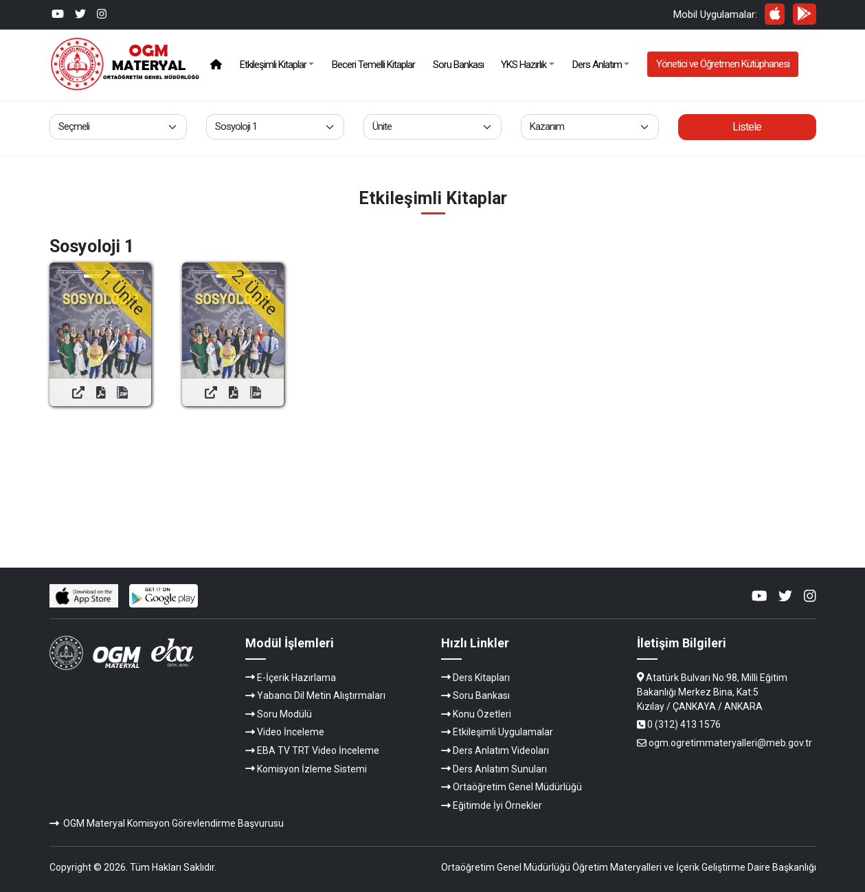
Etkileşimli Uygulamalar (503, 731)
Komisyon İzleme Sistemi (312, 768)
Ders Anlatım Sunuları (500, 768)
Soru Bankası (458, 64)
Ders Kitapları (481, 677)
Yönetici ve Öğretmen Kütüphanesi (722, 64)
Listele (746, 126)
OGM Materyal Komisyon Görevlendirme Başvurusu (173, 823)
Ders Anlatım (597, 64)
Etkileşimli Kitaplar (273, 64)
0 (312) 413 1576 (684, 724)
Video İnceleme (290, 731)
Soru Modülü (284, 714)
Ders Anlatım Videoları (501, 750)
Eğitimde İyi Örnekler (497, 805)
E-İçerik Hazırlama (296, 677)
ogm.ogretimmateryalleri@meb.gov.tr (730, 742)
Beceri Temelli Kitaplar (373, 64)
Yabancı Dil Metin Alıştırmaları (321, 695)
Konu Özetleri (482, 714)
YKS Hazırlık (523, 64)
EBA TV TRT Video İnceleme (318, 750)
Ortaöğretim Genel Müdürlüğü (517, 786)
